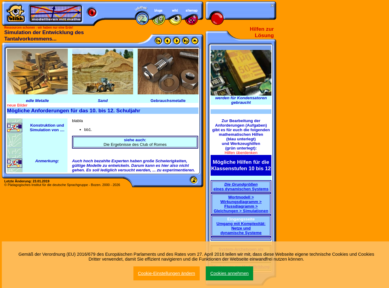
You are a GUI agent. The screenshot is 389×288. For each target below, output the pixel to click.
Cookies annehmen (229, 273)
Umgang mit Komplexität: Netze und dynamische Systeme (240, 228)
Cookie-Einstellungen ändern (166, 273)
